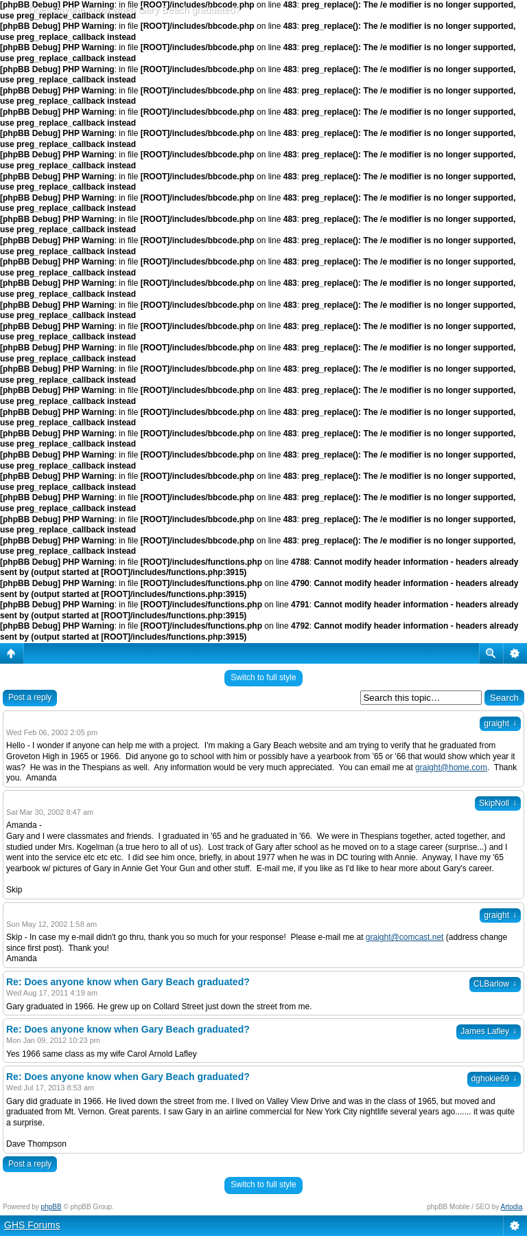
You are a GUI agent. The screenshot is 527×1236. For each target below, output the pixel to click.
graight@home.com (451, 767)
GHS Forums (32, 1225)
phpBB (51, 1207)
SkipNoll (498, 803)
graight (500, 723)
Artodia (512, 1207)
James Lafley (488, 1031)
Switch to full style (263, 677)
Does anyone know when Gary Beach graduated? (134, 9)
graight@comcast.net (405, 937)
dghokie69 (494, 1078)
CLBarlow (495, 984)
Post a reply (29, 697)
